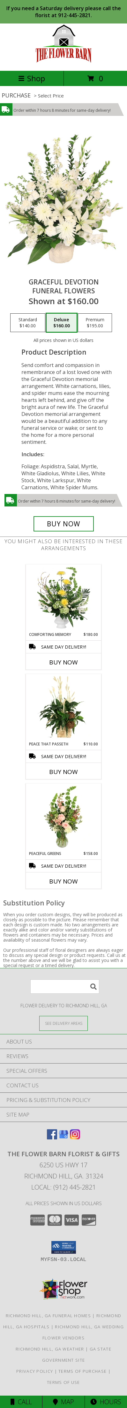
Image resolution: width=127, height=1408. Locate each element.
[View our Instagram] (75, 1137)
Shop (31, 78)
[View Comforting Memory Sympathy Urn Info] (63, 598)
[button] (63, 1247)
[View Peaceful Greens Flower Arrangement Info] (63, 817)
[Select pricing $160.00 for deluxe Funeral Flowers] (62, 323)
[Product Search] (64, 986)
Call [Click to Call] (21, 1402)
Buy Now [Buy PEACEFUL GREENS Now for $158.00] (63, 881)
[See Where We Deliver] (63, 1023)
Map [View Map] (63, 1402)
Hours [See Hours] (105, 1402)
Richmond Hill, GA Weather (50, 1349)
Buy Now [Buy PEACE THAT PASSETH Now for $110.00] (63, 772)
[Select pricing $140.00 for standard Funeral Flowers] (28, 323)
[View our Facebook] (52, 1137)
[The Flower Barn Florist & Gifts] (63, 61)
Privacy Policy (34, 1371)
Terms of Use (63, 1382)
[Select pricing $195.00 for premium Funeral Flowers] (95, 323)
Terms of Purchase (82, 1371)
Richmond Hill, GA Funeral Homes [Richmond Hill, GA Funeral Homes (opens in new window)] (48, 1315)
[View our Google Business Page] (63, 1137)
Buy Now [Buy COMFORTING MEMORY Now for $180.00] (63, 662)
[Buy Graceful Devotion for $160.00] (64, 523)
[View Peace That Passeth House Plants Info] (63, 708)
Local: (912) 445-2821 (63, 1187)
